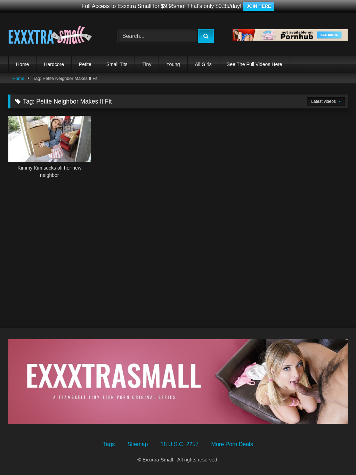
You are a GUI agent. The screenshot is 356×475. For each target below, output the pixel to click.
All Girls (203, 64)
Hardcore (54, 64)
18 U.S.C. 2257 (180, 444)
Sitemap (138, 444)
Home (22, 64)
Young (173, 64)
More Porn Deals (232, 444)
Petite (85, 64)
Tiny (146, 64)
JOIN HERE (258, 6)
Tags (109, 444)
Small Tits (117, 64)
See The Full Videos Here (254, 64)
